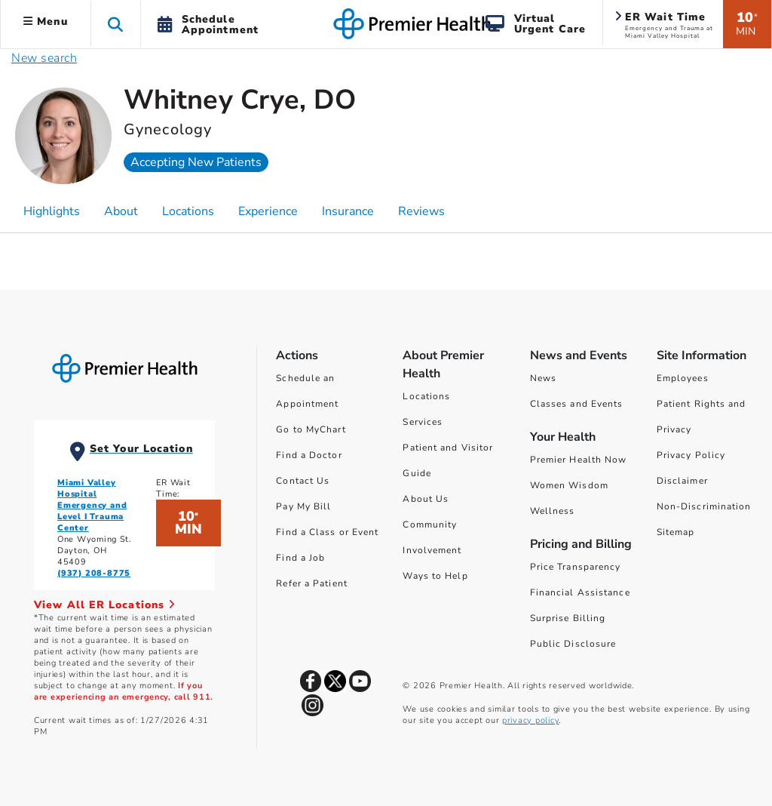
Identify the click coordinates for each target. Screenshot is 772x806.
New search (44, 58)
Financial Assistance (580, 592)
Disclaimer (682, 481)
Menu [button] (45, 21)
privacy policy (530, 720)
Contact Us (302, 481)
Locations (426, 396)
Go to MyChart (310, 429)
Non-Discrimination (704, 506)
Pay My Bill (303, 506)
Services (423, 422)
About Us (426, 499)
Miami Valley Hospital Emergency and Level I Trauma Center (92, 505)
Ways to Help (435, 576)
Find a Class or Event (327, 532)
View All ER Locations (105, 605)
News (543, 378)
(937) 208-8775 (93, 573)
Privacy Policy (691, 455)
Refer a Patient (312, 583)
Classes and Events (576, 404)
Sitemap (676, 532)
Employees (683, 378)
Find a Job (300, 558)
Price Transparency (575, 567)
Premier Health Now (578, 460)
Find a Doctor (309, 455)
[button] (115, 24)
